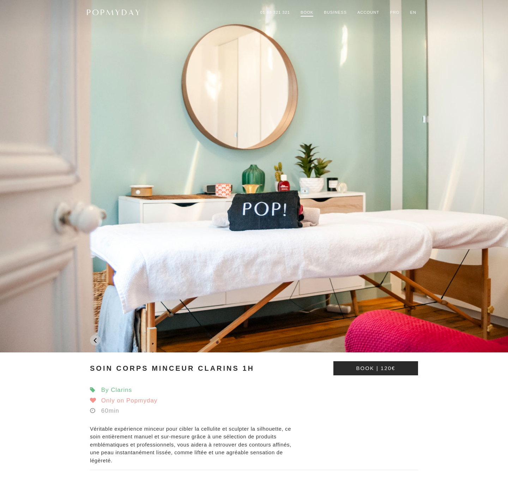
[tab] (254, 368)
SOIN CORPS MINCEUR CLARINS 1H (172, 368)
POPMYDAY (113, 12)
